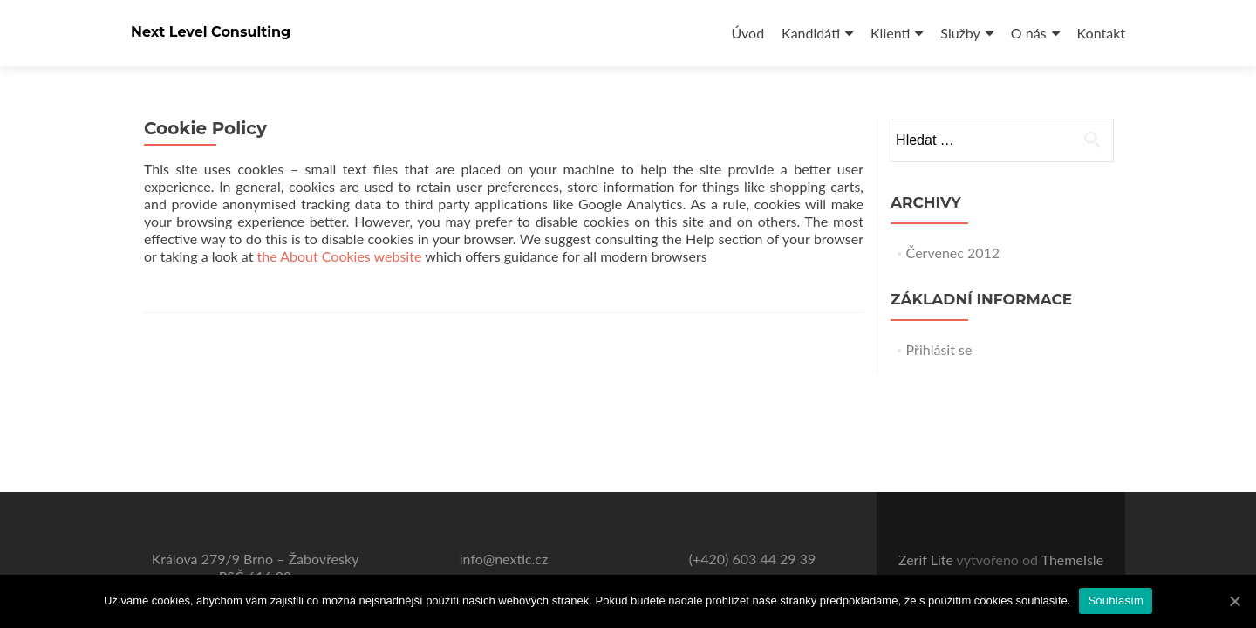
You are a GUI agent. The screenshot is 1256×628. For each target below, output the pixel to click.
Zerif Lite (927, 559)
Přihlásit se (939, 349)
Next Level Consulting (210, 32)
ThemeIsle (1072, 559)
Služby (960, 32)
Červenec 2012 (953, 252)
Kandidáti (811, 32)
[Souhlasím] (1234, 601)
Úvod (747, 32)
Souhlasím (1115, 600)
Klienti (890, 32)
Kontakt (1101, 32)
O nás (1029, 32)
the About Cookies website (339, 256)
